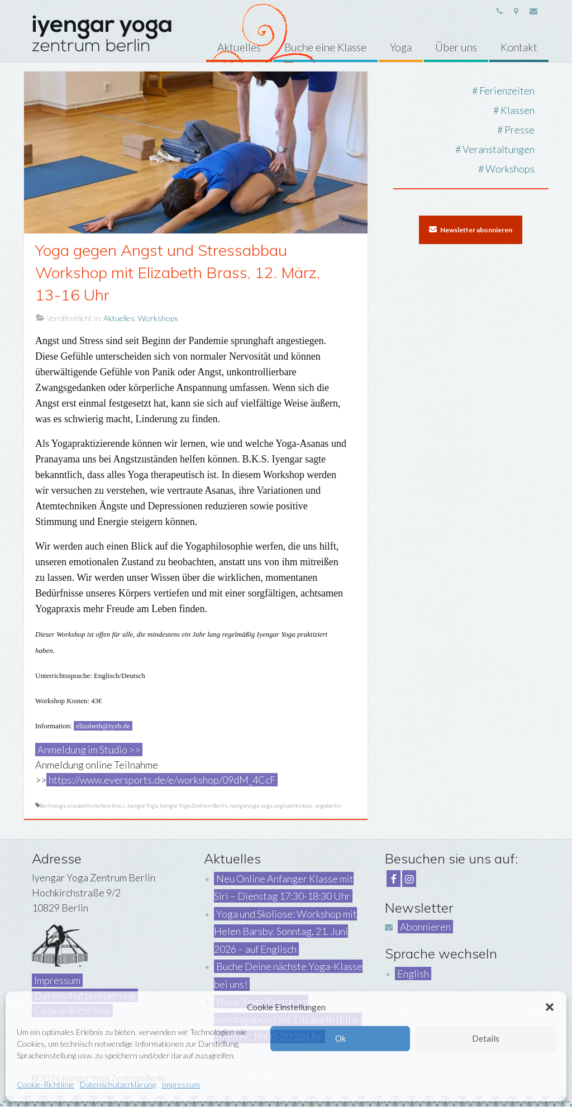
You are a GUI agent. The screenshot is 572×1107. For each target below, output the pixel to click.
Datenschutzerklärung (118, 1084)
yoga (266, 805)
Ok (340, 1038)
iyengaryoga (244, 805)
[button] (549, 1007)
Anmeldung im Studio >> (88, 749)
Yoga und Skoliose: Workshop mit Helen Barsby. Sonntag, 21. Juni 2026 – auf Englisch (285, 931)
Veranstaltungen (499, 149)
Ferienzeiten (507, 90)
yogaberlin (328, 805)
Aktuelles (119, 318)
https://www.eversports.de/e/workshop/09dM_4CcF (162, 780)
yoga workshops (293, 805)
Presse (519, 129)
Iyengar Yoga (142, 805)
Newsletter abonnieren (470, 229)
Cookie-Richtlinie (45, 1084)
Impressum (180, 1084)
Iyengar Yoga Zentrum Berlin (193, 805)
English (413, 973)
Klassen (517, 110)
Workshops (158, 318)
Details (485, 1038)
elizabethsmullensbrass (96, 805)
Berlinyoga (52, 805)
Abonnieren (425, 926)
